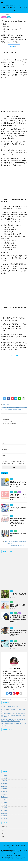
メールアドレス (6, 449)
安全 (8, 404)
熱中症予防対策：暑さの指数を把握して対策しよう (13, 710)
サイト (3, 455)
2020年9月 (4, 802)
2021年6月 (4, 780)
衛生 (8, 845)
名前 (3, 443)
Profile (17, 845)
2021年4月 (4, 786)
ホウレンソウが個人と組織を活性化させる (16, 545)
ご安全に (4, 407)
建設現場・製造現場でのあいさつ (15, 409)
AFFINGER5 (19, 858)
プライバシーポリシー (15, 847)
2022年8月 (4, 775)
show (16, 46)
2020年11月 (4, 797)
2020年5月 (4, 813)
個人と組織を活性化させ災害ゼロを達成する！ (14, 855)
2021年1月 (4, 791)
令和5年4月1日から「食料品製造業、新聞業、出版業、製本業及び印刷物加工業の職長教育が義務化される (13, 715)
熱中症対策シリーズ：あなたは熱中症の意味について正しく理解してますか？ (18, 484)
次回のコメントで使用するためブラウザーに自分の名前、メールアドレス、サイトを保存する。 (13, 462)
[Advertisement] (14, 94)
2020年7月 (4, 807)
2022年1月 (4, 778)
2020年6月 (4, 810)
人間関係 (4, 404)
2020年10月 (4, 799)
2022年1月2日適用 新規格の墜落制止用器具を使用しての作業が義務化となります (18, 632)
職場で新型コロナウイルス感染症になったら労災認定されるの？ (18, 645)
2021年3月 (4, 788)
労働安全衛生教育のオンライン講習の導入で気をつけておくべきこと (18, 497)
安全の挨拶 (5, 409)
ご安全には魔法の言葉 (12, 407)
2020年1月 (4, 818)
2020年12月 (4, 794)
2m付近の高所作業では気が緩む (9, 706)
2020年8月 (4, 805)
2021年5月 (4, 783)
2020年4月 (4, 815)
